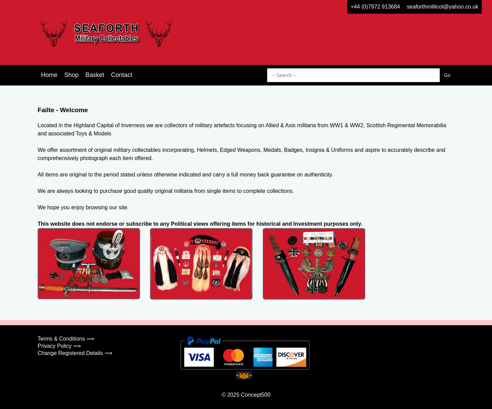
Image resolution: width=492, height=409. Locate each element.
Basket (94, 74)
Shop (71, 74)
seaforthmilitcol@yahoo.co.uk (442, 7)
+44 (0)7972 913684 (375, 7)
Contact (121, 74)
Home (49, 74)
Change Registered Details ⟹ (75, 353)
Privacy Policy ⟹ (59, 346)
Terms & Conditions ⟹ (66, 339)
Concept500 (255, 395)
